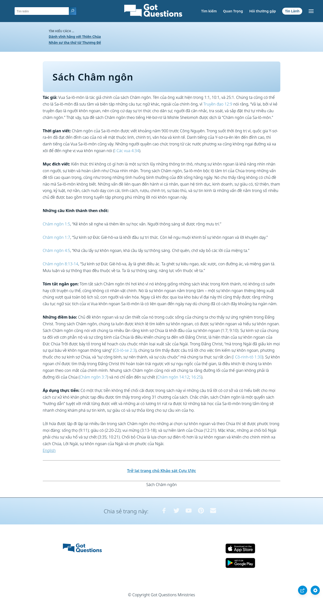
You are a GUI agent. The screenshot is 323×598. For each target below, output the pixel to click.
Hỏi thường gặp (262, 11)
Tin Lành (292, 11)
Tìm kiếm (209, 11)
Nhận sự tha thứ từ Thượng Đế (75, 42)
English (49, 450)
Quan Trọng (233, 11)
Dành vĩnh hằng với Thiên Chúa (75, 36)
